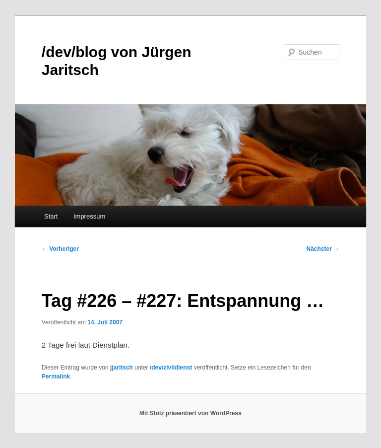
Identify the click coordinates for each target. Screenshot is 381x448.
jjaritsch (121, 367)
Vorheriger (60, 248)
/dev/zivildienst (171, 367)
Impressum (89, 216)
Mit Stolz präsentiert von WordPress (190, 413)
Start (51, 216)
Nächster (323, 248)
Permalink (56, 376)
